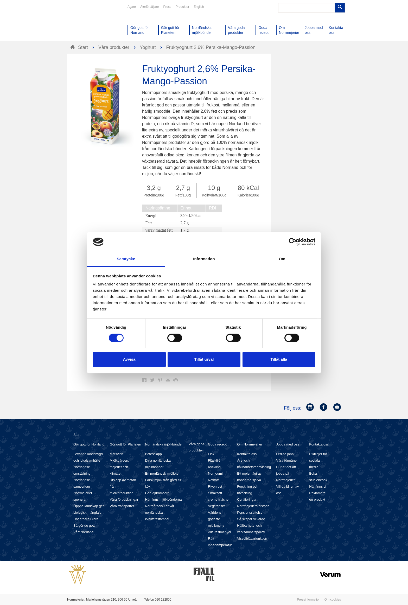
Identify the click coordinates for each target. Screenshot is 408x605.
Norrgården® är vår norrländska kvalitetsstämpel (159, 512)
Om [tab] (282, 259)
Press (167, 7)
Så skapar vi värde (251, 519)
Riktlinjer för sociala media (318, 460)
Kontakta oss (247, 454)
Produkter (182, 7)
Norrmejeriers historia (253, 506)
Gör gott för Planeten (125, 444)
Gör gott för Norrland (88, 444)
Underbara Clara (85, 519)
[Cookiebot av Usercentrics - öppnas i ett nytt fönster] (292, 242)
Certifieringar (246, 499)
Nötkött (213, 480)
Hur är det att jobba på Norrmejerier (286, 473)
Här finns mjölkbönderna (163, 499)
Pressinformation (308, 599)
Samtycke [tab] (126, 259)
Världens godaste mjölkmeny (216, 519)
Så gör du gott (84, 525)
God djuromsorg (157, 493)
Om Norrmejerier (249, 444)
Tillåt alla (279, 359)
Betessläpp (153, 454)
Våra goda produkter (196, 447)
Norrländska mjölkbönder (164, 444)
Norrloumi (215, 473)
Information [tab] (204, 259)
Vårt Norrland (83, 532)
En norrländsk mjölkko (161, 473)
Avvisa (129, 359)
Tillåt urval (204, 359)
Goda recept (217, 444)
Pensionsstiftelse (250, 512)
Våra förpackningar (124, 499)
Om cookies (332, 599)
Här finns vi (317, 486)
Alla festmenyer (219, 532)
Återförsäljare (149, 7)
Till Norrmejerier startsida (87, 23)
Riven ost (215, 486)
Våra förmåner (287, 460)
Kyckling (214, 467)
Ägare (132, 7)
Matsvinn (116, 454)
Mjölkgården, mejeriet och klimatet (119, 466)
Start (76, 435)
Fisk (211, 454)
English (199, 7)
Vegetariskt (216, 506)
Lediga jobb (285, 454)
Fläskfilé (214, 460)
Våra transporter (122, 506)
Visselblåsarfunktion (252, 538)
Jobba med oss (287, 444)
